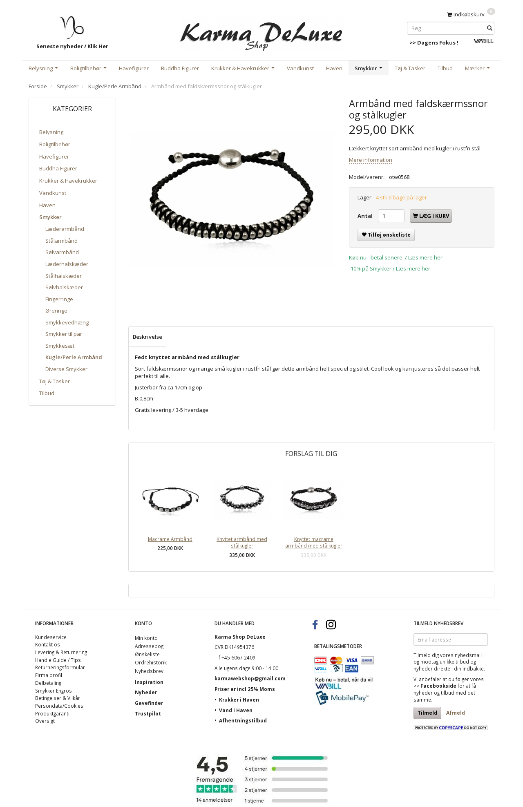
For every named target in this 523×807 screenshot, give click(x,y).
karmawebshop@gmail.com (250, 678)
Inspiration (149, 682)
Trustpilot (148, 713)
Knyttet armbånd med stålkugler (242, 542)
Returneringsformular (60, 667)
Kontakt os (47, 644)
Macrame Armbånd (170, 539)
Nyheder (146, 692)
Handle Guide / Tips (58, 660)
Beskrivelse (147, 336)
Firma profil (48, 675)
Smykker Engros (53, 690)
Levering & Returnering (61, 652)
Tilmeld (427, 712)
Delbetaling (48, 683)
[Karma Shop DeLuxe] (261, 32)
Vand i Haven (236, 710)
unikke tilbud (454, 661)
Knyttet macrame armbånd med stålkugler (313, 542)
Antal (366, 215)
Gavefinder (149, 703)
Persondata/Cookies (59, 705)
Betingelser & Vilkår (57, 698)
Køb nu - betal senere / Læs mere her (396, 257)
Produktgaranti (52, 713)
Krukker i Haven (239, 699)
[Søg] (489, 28)
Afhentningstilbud (243, 720)
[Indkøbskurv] (471, 14)
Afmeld (455, 712)
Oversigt (45, 721)
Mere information (370, 159)
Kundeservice (51, 637)
